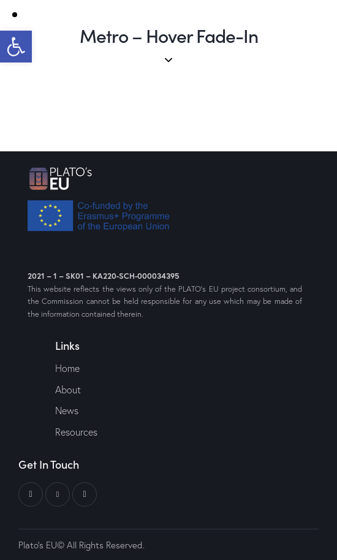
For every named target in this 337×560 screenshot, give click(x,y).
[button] (16, 46)
